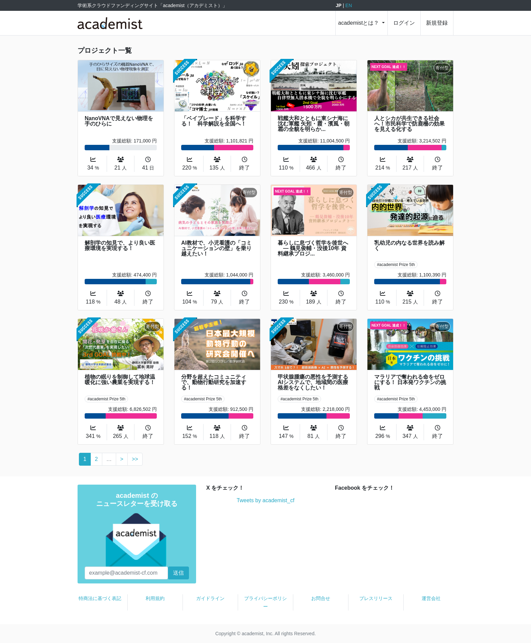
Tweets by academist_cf (266, 500)
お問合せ (320, 598)
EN (348, 5)
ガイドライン (210, 598)
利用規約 (155, 598)
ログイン (404, 23)
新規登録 (437, 23)
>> (135, 459)
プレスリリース (375, 598)
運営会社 (431, 598)
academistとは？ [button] (359, 23)
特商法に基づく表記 (100, 598)
